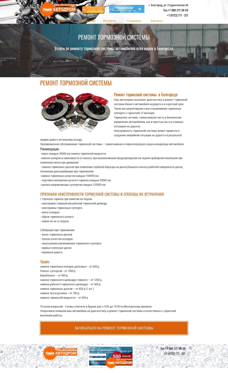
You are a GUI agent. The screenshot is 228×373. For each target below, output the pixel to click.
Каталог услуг (87, 21)
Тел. (175, 10)
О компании (134, 21)
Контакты (157, 21)
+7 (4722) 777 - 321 (177, 15)
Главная (60, 21)
